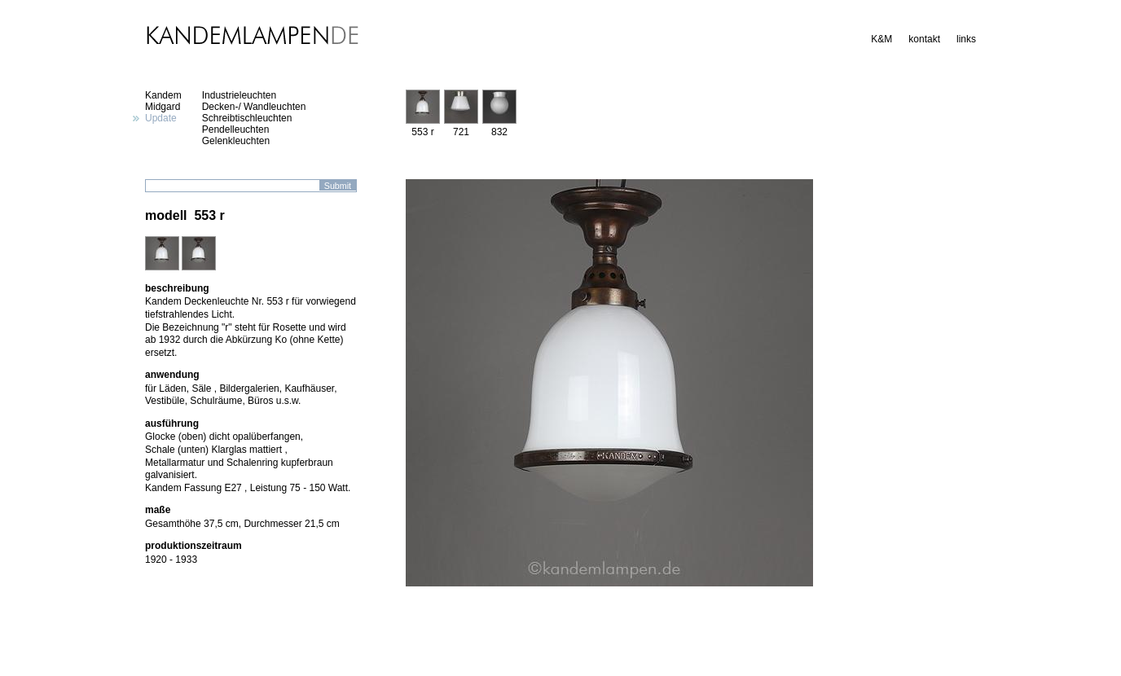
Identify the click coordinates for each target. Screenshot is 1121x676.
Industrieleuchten (239, 95)
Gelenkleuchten (236, 141)
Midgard (162, 106)
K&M (881, 39)
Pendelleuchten (236, 129)
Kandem (163, 95)
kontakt (924, 39)
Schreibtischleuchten (247, 118)
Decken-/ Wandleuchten (254, 106)
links (966, 39)
